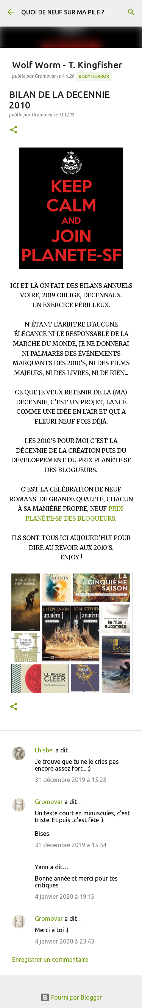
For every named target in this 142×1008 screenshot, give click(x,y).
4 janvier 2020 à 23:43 (64, 941)
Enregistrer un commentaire (50, 959)
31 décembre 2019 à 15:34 (70, 845)
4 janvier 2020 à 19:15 (64, 896)
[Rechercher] (131, 12)
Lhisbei (44, 750)
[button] (13, 130)
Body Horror (94, 76)
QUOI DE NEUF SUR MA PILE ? (62, 12)
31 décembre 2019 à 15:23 (70, 779)
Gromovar (49, 801)
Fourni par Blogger (71, 997)
